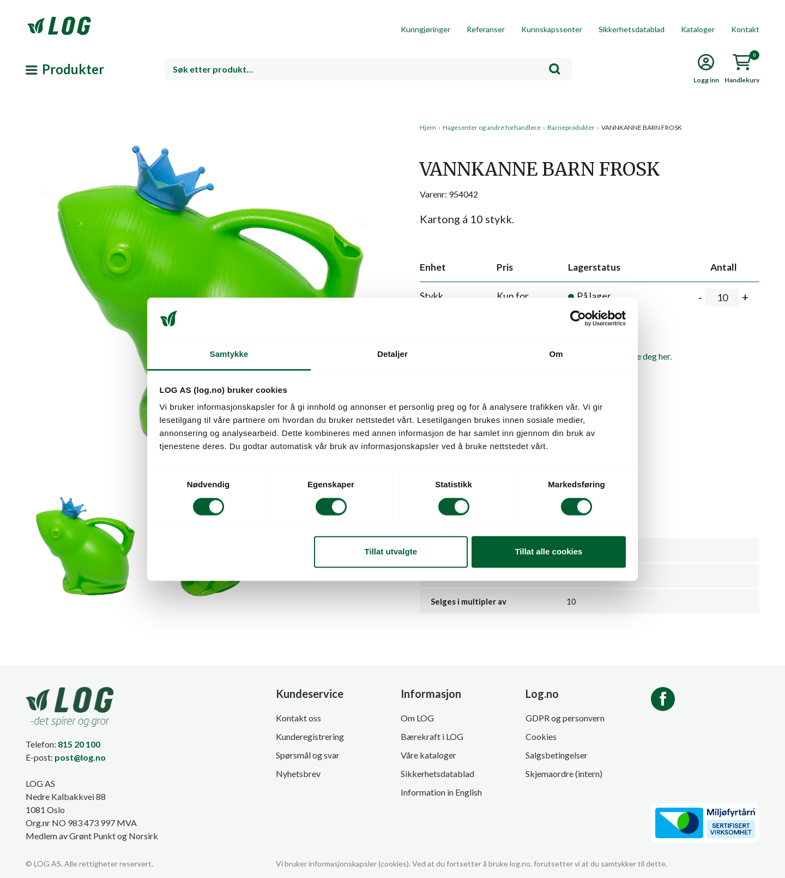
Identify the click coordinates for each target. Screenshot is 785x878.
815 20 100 (79, 744)
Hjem (428, 127)
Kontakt (745, 29)
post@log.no (80, 757)
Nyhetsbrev (298, 773)
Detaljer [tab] (392, 354)
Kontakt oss (298, 718)
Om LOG (417, 718)
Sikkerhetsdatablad (632, 29)
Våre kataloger (428, 755)
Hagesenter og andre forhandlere (492, 127)
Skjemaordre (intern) (564, 773)
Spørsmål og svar (308, 755)
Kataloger (698, 29)
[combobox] (368, 69)
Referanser (486, 29)
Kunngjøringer (425, 29)
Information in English (441, 792)
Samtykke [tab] (229, 354)
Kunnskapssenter (551, 29)
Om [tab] (556, 354)
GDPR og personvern (565, 718)
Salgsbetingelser (557, 755)
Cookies (541, 736)
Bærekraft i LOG (432, 736)
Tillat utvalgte (391, 552)
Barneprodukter (571, 127)
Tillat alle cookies (548, 552)
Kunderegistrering (310, 736)
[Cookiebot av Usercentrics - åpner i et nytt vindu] (578, 318)
